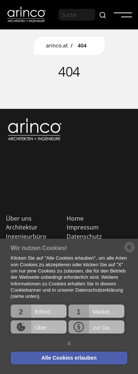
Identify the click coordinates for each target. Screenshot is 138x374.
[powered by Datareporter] (129, 252)
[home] (26, 15)
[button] (39, 311)
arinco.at (57, 45)
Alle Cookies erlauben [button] (68, 358)
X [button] (69, 343)
